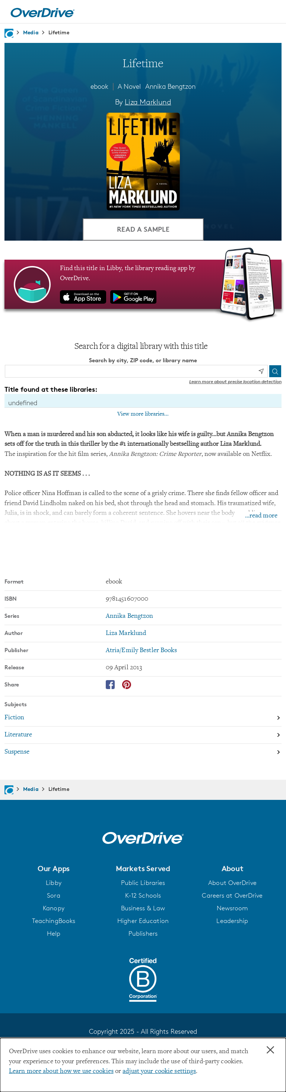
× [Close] (270, 1050)
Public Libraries (143, 882)
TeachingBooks (53, 920)
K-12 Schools (143, 895)
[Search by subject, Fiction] (143, 718)
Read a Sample (143, 229)
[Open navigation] (271, 12)
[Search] (275, 371)
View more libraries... (143, 414)
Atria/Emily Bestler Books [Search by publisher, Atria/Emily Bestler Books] (141, 650)
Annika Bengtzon (170, 86)
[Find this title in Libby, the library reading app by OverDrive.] (143, 284)
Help (53, 933)
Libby (53, 882)
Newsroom (232, 908)
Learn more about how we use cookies (61, 1071)
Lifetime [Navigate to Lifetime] (58, 32)
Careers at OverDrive (232, 895)
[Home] (42, 11)
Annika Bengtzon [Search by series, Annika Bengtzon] (129, 616)
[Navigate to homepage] (8, 33)
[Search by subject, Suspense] (143, 752)
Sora (53, 895)
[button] (53, 868)
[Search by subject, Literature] (143, 735)
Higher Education (143, 920)
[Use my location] (261, 371)
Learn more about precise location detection (235, 381)
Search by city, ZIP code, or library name (143, 360)
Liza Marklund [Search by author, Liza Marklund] (148, 101)
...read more (261, 516)
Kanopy (53, 908)
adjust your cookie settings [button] (159, 1071)
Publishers (143, 933)
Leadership (232, 920)
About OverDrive (232, 882)
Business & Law (143, 908)
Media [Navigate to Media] (31, 32)
